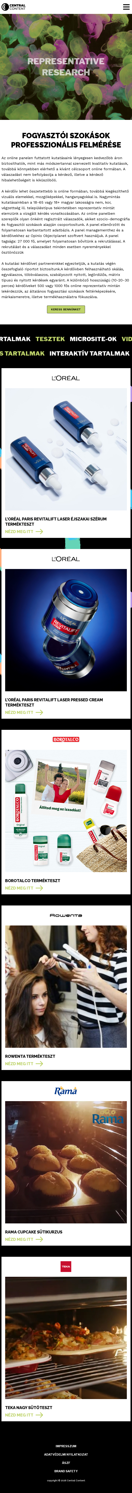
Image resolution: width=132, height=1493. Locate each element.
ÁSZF (66, 1463)
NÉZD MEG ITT (19, 531)
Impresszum (66, 1446)
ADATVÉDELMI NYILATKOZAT (66, 1454)
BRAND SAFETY (66, 1471)
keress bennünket (66, 309)
